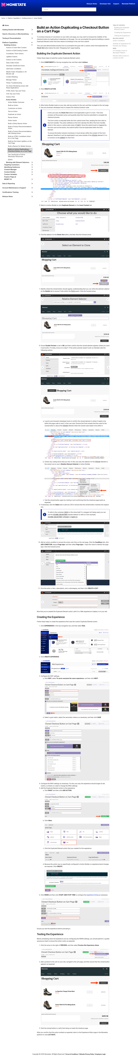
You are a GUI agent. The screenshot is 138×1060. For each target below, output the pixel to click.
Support (116, 4)
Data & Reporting (8, 183)
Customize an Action (15, 108)
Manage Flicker (11, 80)
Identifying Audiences (12, 167)
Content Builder (10, 172)
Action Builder (38, 18)
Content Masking (12, 77)
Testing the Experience (122, 35)
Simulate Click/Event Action (15, 66)
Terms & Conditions (71, 1054)
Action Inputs (12, 120)
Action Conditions (119, 40)
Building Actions (27, 18)
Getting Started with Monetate (13, 29)
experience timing (92, 895)
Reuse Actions (13, 117)
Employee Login (100, 1054)
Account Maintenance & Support (14, 188)
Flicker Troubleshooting (14, 83)
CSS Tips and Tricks (13, 94)
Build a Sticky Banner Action (17, 123)
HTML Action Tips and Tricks (15, 91)
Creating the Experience (122, 32)
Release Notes (92, 4)
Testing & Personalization (11, 38)
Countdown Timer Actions (14, 53)
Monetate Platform (128, 4)
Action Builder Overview (16, 102)
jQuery (10, 159)
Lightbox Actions (11, 56)
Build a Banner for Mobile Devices (19, 146)
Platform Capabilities (14, 18)
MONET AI (8, 179)
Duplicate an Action (14, 114)
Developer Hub (105, 4)
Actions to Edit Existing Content (16, 50)
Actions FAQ (10, 97)
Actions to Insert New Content (16, 47)
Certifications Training (10, 192)
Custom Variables (10, 174)
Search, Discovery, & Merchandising (15, 34)
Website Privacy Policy (86, 1054)
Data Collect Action (12, 63)
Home (3, 18)
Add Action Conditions (13, 69)
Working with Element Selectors (17, 162)
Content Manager (10, 169)
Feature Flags (10, 177)
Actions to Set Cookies (14, 59)
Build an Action (13, 105)
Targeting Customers (11, 165)
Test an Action (13, 111)
